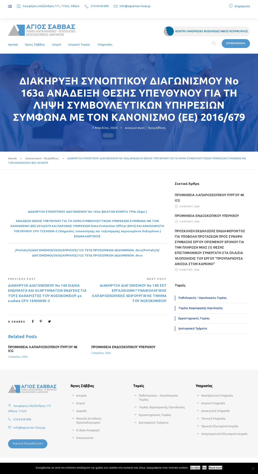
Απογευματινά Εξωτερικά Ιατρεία (224, 433)
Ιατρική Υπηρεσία (213, 403)
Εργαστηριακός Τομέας (194, 318)
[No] (253, 468)
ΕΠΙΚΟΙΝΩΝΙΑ (235, 43)
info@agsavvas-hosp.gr (135, 6)
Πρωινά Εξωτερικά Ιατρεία (219, 426)
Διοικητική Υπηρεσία (215, 411)
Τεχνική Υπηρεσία (213, 418)
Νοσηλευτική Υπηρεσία (217, 395)
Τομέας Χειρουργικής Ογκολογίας (200, 308)
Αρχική (13, 44)
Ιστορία (81, 395)
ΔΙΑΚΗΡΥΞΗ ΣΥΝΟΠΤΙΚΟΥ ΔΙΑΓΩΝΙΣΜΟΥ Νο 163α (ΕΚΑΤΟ (70, 211)
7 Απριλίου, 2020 (105, 127)
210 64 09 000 (100, 6)
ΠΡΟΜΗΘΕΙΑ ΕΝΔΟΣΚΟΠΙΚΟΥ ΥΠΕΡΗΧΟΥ (123, 347)
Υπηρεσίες (104, 44)
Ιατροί (56, 44)
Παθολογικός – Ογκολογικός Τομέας (202, 297)
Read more (215, 467)
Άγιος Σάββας (35, 44)
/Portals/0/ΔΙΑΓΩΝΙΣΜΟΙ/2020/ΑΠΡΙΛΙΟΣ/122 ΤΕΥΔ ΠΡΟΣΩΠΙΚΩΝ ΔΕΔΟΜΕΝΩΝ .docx (79, 250)
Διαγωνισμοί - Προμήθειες (145, 127)
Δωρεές (81, 411)
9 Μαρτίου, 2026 (189, 270)
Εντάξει (195, 467)
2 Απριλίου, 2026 (17, 356)
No (204, 467)
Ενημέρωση (242, 6)
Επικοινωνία (85, 438)
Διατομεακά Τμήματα (192, 328)
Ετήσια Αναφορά (88, 430)
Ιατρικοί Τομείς (79, 44)
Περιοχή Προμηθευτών (28, 443)
